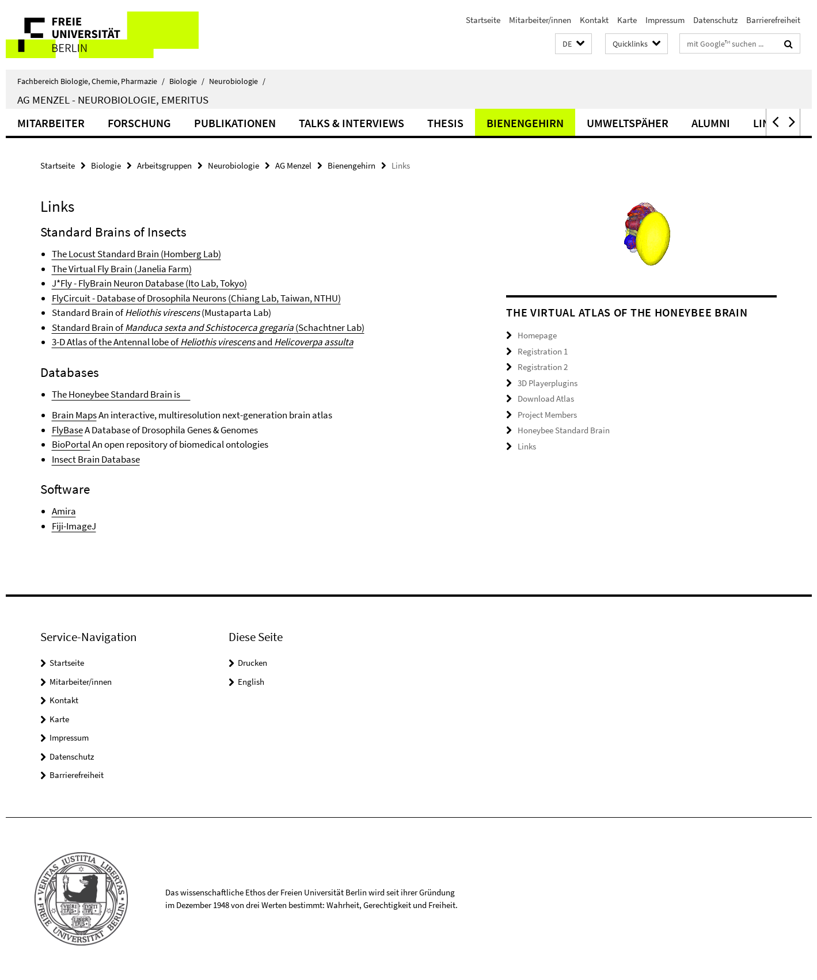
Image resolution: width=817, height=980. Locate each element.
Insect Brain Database (96, 459)
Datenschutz (715, 19)
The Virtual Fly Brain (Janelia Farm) (122, 268)
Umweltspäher (627, 123)
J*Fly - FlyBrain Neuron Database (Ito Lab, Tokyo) (149, 283)
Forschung (139, 123)
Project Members (547, 414)
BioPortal (71, 444)
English (251, 681)
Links (527, 446)
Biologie (186, 81)
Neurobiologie (237, 81)
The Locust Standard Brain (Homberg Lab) (136, 253)
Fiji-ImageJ (74, 526)
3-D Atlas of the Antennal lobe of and (203, 341)
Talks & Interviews (351, 123)
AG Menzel (293, 165)
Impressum (665, 19)
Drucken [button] (252, 662)
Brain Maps (74, 415)
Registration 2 (543, 366)
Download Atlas (546, 398)
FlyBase (67, 430)
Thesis (445, 123)
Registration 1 (543, 351)
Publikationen (235, 123)
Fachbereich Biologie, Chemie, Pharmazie (91, 81)
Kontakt (594, 19)
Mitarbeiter (51, 123)
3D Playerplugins (547, 382)
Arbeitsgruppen (164, 165)
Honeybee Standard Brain (564, 430)
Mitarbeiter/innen (540, 19)
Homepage (537, 335)
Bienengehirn (525, 123)
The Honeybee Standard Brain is (121, 394)
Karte (627, 19)
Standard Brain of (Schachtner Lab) (208, 327)
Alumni (710, 123)
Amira (64, 511)
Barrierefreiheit (773, 19)
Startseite (483, 19)
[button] (573, 44)
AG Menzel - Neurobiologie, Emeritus (112, 99)
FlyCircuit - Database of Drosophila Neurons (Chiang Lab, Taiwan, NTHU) (196, 298)
